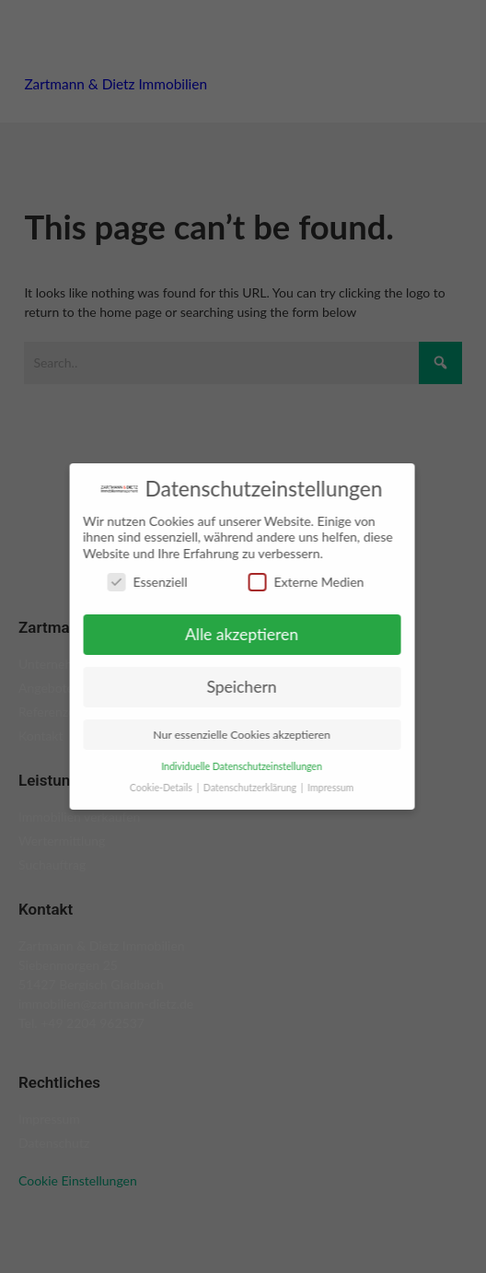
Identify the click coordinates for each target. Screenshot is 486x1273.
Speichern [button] (236, 686)
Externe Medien (300, 581)
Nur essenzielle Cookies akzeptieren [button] (236, 735)
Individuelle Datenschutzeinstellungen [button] (236, 766)
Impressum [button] (325, 787)
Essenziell (141, 581)
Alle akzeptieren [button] (236, 634)
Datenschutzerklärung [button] (246, 787)
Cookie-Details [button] (157, 787)
